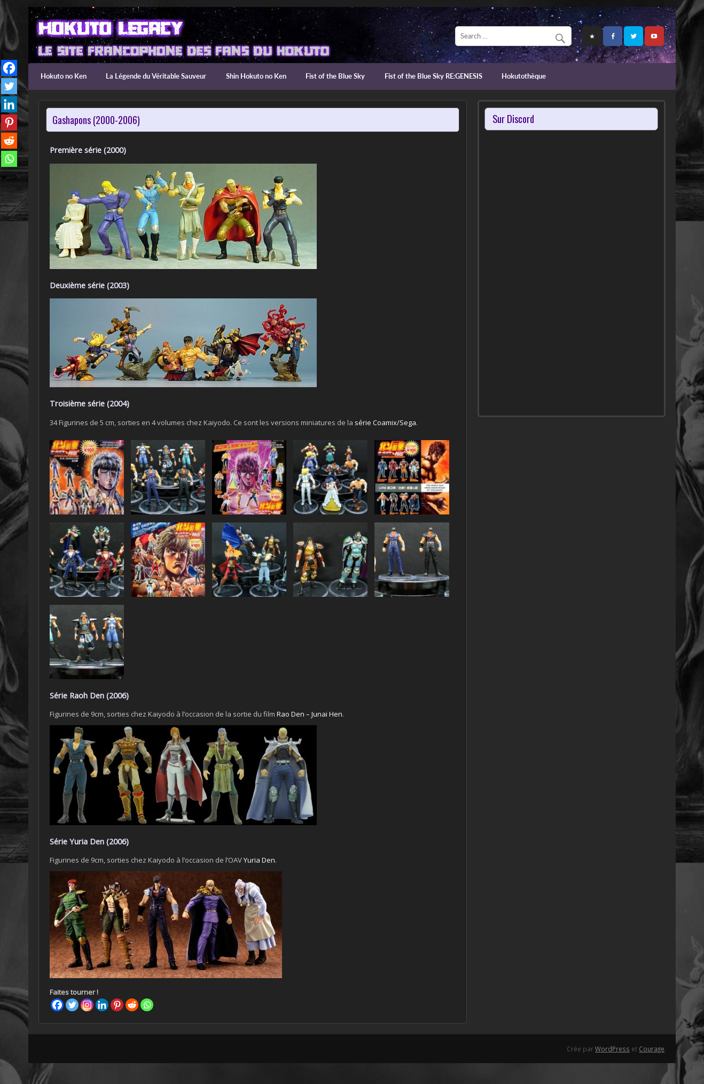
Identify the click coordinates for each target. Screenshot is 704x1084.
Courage (651, 1048)
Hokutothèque (524, 76)
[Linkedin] (102, 1004)
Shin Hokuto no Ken (256, 76)
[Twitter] (72, 1004)
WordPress (612, 1048)
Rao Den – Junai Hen (309, 714)
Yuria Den (259, 860)
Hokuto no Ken (64, 76)
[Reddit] (132, 1004)
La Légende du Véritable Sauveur (156, 76)
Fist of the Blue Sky (335, 76)
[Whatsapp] (146, 1004)
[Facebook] (57, 1004)
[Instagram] (87, 1004)
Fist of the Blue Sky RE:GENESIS (433, 76)
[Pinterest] (117, 1004)
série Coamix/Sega (385, 422)
